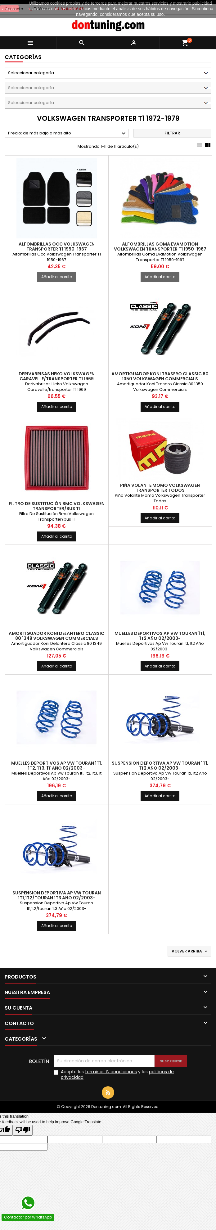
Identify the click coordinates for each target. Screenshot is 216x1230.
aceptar (9, 8)
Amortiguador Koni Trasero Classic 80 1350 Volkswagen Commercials (160, 376)
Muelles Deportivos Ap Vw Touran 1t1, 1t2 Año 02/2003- (160, 635)
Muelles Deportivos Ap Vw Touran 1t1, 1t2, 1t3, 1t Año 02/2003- (56, 765)
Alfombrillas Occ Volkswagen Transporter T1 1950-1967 (57, 246)
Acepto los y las (117, 1074)
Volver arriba (190, 951)
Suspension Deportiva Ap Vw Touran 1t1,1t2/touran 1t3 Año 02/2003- (56, 895)
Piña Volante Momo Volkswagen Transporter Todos (160, 487)
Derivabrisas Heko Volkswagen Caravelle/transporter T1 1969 (57, 376)
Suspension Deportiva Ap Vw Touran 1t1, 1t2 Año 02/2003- (160, 765)
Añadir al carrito (56, 276)
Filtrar (172, 133)
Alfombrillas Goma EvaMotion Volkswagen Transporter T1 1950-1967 (160, 246)
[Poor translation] (23, 1130)
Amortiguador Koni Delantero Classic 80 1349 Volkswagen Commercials (56, 635)
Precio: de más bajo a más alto (67, 133)
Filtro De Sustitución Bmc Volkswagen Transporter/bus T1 (57, 506)
